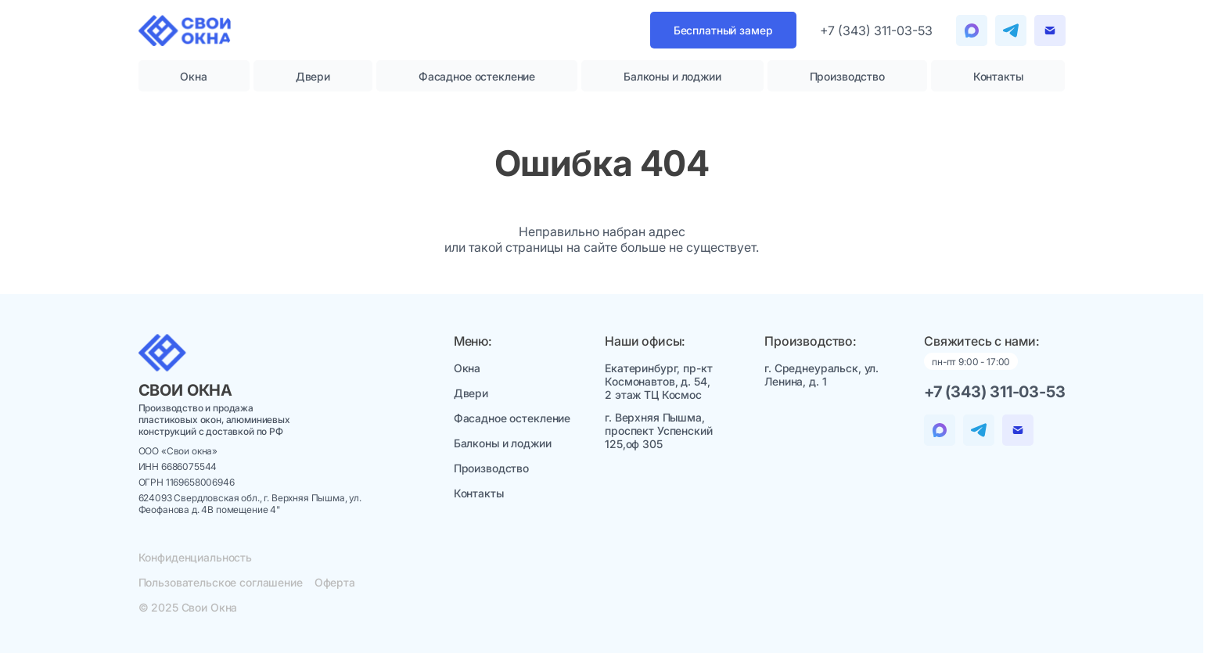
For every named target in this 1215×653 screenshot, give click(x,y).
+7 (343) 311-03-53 (876, 30)
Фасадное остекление (477, 76)
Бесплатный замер (723, 30)
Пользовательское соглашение (220, 582)
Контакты (998, 76)
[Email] (1050, 30)
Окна (193, 76)
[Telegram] (971, 30)
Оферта (335, 582)
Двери (313, 76)
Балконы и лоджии (672, 76)
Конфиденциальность (195, 557)
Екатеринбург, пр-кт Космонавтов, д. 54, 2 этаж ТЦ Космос (658, 381)
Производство (847, 76)
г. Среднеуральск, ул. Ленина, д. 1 (821, 374)
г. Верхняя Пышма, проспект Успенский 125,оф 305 (658, 430)
